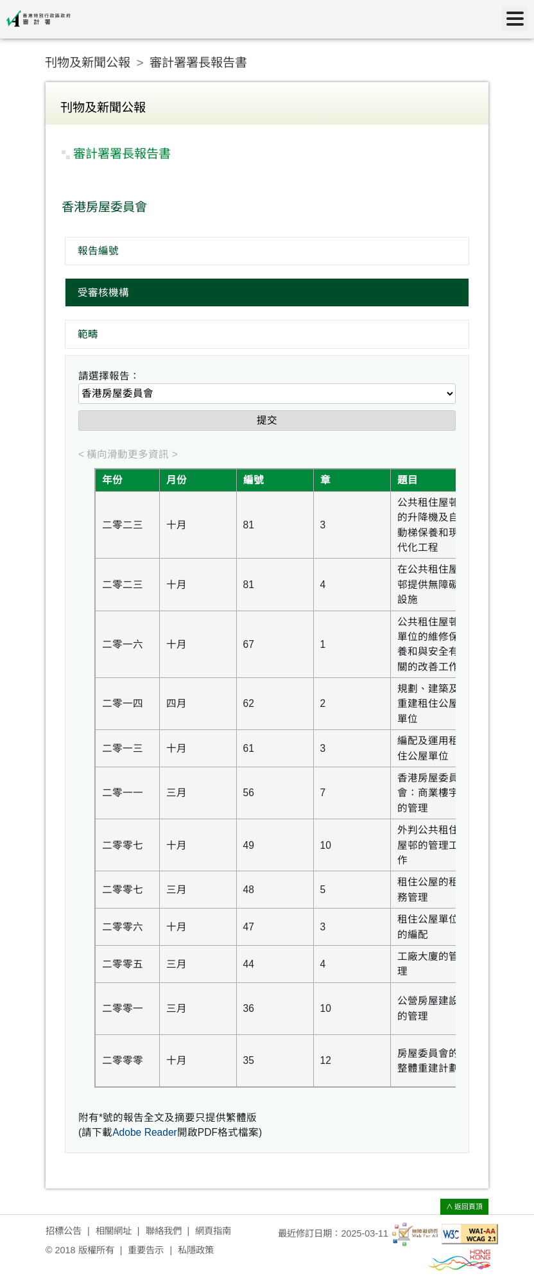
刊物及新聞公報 (87, 62)
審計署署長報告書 (198, 62)
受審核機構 (103, 292)
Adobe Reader (144, 1132)
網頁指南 (213, 1231)
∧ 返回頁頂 (464, 1206)
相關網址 (114, 1231)
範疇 (88, 334)
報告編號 (98, 250)
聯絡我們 (164, 1231)
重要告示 (146, 1250)
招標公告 (64, 1231)
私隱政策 (196, 1250)
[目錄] (515, 18)
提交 (267, 420)
